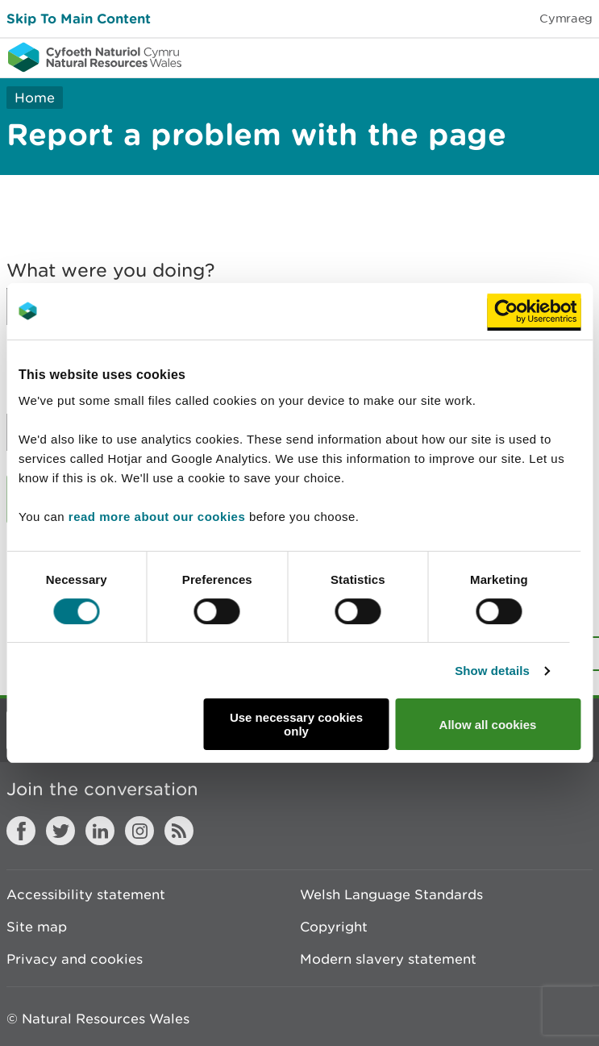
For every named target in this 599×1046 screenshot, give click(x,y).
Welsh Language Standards (391, 894)
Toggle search (531, 56)
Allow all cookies (488, 724)
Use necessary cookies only (296, 724)
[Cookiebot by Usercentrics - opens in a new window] (533, 311)
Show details (492, 670)
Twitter (60, 830)
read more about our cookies (157, 516)
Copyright (334, 927)
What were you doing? (110, 270)
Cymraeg (566, 18)
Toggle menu (576, 56)
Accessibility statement (85, 894)
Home (35, 98)
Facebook (20, 830)
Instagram (139, 830)
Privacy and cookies (74, 959)
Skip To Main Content (78, 18)
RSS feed (178, 830)
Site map (36, 927)
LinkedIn (99, 830)
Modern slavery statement (388, 959)
